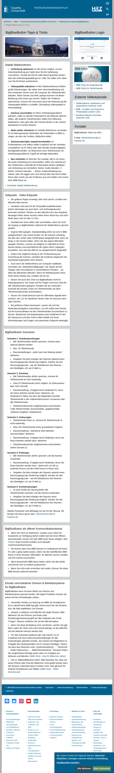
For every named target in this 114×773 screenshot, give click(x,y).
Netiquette (10, 691)
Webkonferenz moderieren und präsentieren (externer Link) (90, 104)
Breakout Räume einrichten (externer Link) (88, 116)
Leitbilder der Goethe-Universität (100, 734)
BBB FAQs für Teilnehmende (89, 88)
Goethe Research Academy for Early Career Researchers (34, 757)
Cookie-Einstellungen (99, 687)
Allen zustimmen (102, 768)
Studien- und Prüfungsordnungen (79, 741)
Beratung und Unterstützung (77, 736)
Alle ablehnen (84, 768)
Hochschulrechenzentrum (51, 7)
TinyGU (11, 542)
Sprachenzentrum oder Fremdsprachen (34, 748)
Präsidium (97, 719)
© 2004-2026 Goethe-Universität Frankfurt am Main (24, 687)
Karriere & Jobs (12, 740)
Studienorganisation (79, 727)
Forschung (54, 711)
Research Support (56, 717)
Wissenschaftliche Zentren (56, 721)
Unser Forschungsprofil (56, 726)
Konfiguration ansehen (68, 762)
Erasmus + (32, 743)
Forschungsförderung (57, 730)
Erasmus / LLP (33, 730)
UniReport (10, 732)
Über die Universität (97, 712)
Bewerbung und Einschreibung (77, 723)
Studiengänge (77, 717)
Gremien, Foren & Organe (99, 739)
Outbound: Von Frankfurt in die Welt (33, 724)
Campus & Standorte (97, 728)
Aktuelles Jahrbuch (13, 730)
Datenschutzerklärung (65, 687)
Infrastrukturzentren (57, 732)
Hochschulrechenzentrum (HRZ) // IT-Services (38, 22)
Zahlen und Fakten (13, 748)
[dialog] (84, 763)
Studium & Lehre (78, 711)
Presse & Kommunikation (12, 712)
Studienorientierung (79, 719)
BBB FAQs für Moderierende (89, 85)
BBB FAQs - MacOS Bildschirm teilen (48, 656)
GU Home (7, 22)
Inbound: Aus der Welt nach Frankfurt (35, 718)
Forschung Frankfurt (10, 736)
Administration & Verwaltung (99, 723)
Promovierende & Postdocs (56, 736)
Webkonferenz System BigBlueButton (74, 22)
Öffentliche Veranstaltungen (12, 723)
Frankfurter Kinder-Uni (13, 744)
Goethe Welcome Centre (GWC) (34, 734)
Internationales (34, 711)
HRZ (16, 22)
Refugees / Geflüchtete (32, 739)
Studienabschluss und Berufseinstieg (78, 731)
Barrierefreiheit (82, 687)
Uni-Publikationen (12, 727)
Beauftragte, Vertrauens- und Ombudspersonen (99, 745)
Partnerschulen (77, 745)
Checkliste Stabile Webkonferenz (22, 185)
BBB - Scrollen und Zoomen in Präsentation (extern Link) (90, 110)
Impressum (50, 687)
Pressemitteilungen (13, 719)
